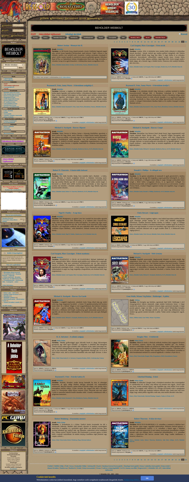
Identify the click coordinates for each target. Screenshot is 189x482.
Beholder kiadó (60, 65)
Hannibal (7, 296)
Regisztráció (142, 468)
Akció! (148, 37)
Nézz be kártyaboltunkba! (14, 215)
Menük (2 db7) (135, 37)
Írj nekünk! (13, 469)
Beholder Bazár (160, 37)
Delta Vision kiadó (61, 358)
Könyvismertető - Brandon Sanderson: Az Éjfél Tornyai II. (12, 277)
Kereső (184, 34)
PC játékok (7, 102)
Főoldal (50, 466)
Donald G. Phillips (148, 191)
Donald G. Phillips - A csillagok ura (148, 170)
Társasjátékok (8, 103)
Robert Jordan (69, 65)
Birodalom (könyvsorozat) (12, 272)
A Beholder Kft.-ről (154, 468)
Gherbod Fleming (150, 396)
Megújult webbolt (9, 297)
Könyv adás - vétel (9, 293)
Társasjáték (112, 37)
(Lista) (17, 92)
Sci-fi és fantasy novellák (128, 468)
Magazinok (7, 97)
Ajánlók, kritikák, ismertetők (13, 115)
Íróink (6, 112)
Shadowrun (164, 66)
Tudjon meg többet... (132, 480)
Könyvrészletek (9, 117)
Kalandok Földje (80, 466)
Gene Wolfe (145, 317)
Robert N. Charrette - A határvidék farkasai (70, 170)
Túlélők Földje (59, 466)
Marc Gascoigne (155, 66)
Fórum (98, 468)
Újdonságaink (8, 78)
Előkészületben (8, 80)
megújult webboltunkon (165, 80)
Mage (79, 440)
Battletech (81, 149)
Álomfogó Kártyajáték (131, 466)
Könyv (46, 37)
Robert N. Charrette (71, 191)
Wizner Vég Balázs (155, 317)
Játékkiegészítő (88, 37)
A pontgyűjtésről (9, 87)
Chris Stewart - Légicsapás (147, 213)
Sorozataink (7, 114)
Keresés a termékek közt (11, 106)
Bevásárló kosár (9, 133)
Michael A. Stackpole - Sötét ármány (147, 254)
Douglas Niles (149, 356)
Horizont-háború (86, 440)
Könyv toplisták (9, 126)
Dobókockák (8, 105)
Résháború (79, 398)
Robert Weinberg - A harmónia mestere (70, 419)
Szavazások (7, 129)
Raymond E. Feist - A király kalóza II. (70, 377)
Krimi (162, 234)
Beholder (60, 49)
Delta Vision (61, 341)
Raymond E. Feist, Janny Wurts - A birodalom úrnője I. (148, 85)
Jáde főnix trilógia (168, 440)
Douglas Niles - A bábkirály (147, 337)
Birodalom (87, 106)
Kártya (35, 37)
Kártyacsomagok (9, 95)
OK (147, 478)
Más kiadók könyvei (10, 94)
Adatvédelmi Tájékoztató (8, 160)
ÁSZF (33, 34)
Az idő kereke (78, 65)
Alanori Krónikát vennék (11, 302)
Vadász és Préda (165, 396)
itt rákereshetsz (65, 77)
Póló (123, 37)
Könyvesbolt (165, 466)
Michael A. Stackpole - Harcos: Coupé (148, 128)
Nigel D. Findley (70, 234)
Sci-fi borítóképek (9, 122)
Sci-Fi (169, 66)
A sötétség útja (95, 358)
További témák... (7, 305)
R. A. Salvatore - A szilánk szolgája (70, 337)
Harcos (86, 149)
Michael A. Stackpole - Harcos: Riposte (70, 128)
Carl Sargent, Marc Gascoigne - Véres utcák (147, 46)
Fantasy (85, 65)
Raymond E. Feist (70, 106)
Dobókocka (74, 37)
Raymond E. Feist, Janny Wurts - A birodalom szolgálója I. (70, 85)
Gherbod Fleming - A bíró (148, 377)
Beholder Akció (156, 234)
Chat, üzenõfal (8, 110)
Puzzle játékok (8, 100)
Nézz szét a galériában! (13, 265)
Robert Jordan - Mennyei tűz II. (70, 46)
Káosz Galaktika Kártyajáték (150, 466)
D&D (88, 358)
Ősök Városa (69, 466)
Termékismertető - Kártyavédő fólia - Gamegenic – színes (12, 281)
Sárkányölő (91, 466)
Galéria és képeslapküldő (110, 468)
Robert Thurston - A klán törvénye (147, 419)
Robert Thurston (150, 440)
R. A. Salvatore (71, 358)
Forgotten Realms (81, 358)
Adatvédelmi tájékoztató (50, 34)
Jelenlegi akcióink (73, 34)
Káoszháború (168, 356)
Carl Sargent (146, 66)
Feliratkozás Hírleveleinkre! (13, 141)
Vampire (158, 396)
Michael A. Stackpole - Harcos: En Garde (70, 296)
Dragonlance (156, 356)
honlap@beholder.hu (13, 454)
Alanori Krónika (53, 468)
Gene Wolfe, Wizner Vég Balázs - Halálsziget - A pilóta (148, 296)
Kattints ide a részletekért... (13, 190)
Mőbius (137, 300)
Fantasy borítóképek (10, 121)
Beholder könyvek (9, 92)
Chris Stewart (147, 234)
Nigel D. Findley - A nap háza (70, 213)
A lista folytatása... (8, 285)
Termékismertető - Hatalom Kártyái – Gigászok (11, 274)
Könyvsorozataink (89, 468)
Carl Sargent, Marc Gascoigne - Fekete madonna (70, 254)
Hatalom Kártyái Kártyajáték (112, 466)
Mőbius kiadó (138, 317)
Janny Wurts (79, 106)
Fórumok (7, 128)
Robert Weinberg (72, 440)
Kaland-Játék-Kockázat (11, 294)
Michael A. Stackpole (71, 149)
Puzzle (101, 37)
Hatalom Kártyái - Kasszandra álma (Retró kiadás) (9, 219)
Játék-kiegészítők (9, 99)
